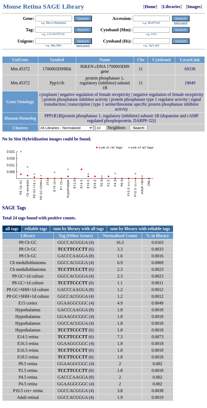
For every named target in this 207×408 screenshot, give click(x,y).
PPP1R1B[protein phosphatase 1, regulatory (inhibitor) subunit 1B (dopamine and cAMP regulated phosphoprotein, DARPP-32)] (121, 118)
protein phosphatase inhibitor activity (76, 99)
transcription (79, 104)
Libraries (171, 6)
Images (194, 6)
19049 (190, 83)
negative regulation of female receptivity (95, 94)
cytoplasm (48, 94)
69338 (190, 69)
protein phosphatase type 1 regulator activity (149, 99)
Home (150, 6)
